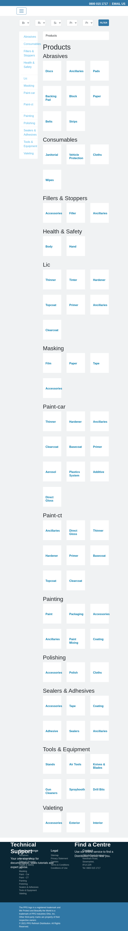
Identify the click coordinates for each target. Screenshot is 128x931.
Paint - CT (24, 877)
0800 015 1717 (98, 3)
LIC (21, 868)
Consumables (32, 43)
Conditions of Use (59, 868)
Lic (25, 78)
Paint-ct (28, 104)
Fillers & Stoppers (29, 53)
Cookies (54, 861)
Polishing (29, 123)
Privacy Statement (59, 858)
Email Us (118, 3)
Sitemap (55, 855)
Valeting (29, 153)
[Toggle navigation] (21, 10)
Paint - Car (24, 874)
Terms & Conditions (60, 865)
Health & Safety (29, 64)
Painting (29, 115)
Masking (29, 85)
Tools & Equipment (30, 144)
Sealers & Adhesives (30, 132)
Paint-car (29, 92)
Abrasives (30, 36)
